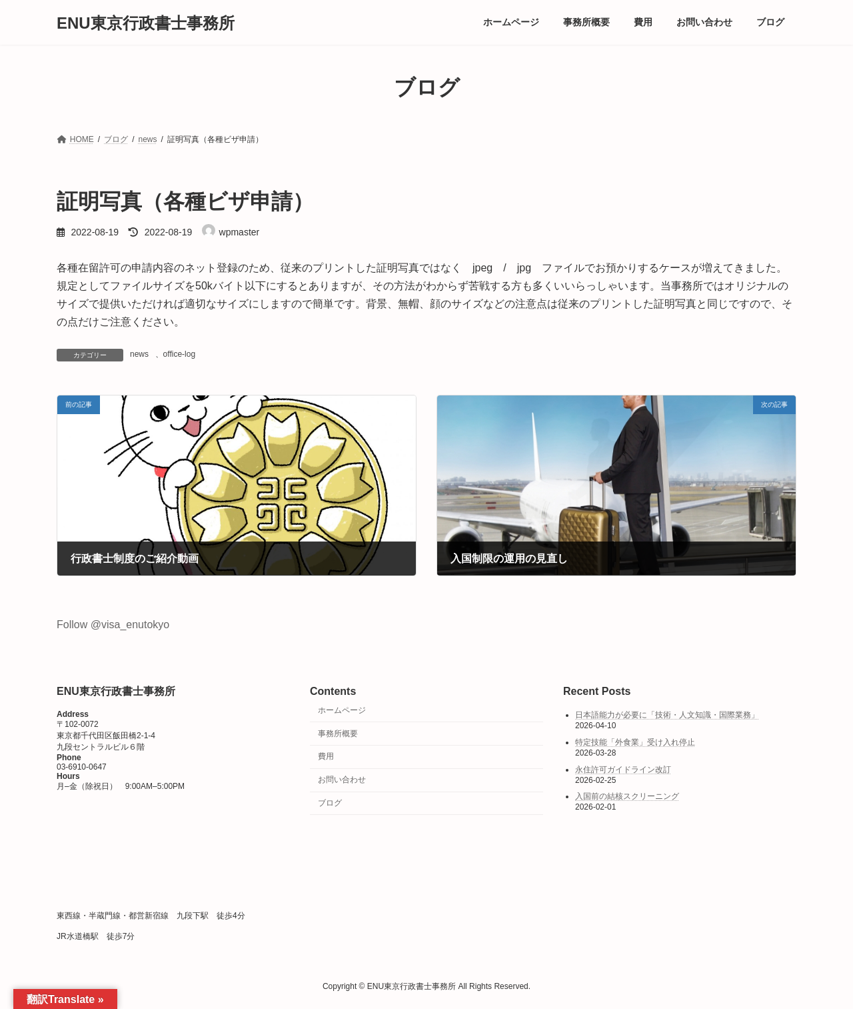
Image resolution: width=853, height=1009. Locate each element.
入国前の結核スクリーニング (627, 796)
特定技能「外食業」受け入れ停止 (635, 742)
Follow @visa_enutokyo (113, 624)
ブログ (330, 802)
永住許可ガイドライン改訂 (623, 769)
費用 (326, 756)
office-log (179, 354)
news (139, 354)
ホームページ (342, 709)
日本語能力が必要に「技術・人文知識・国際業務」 (667, 715)
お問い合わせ (342, 779)
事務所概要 (338, 733)
